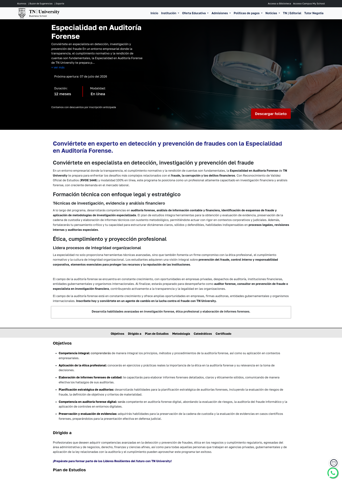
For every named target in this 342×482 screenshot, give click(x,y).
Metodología (181, 333)
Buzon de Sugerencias (41, 3)
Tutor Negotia (313, 13)
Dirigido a (134, 333)
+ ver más (58, 67)
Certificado (223, 333)
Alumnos (21, 3)
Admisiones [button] (220, 13)
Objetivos (117, 333)
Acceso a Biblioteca (279, 3)
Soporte (60, 3)
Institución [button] (169, 13)
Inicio (154, 13)
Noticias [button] (271, 13)
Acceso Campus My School (309, 3)
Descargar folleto (271, 113)
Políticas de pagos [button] (247, 13)
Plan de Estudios (157, 333)
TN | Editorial (292, 13)
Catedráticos (203, 333)
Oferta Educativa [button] (194, 13)
